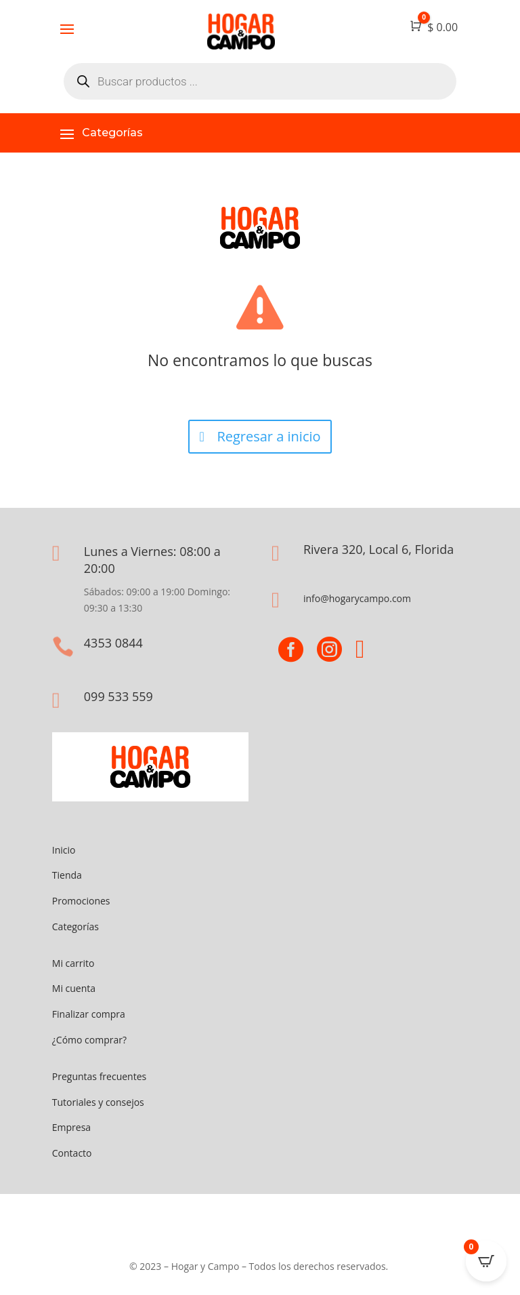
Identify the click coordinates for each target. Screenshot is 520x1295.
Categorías (75, 926)
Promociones (81, 900)
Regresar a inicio (268, 436)
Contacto (72, 1153)
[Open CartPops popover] (486, 1261)
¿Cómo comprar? (89, 1039)
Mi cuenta (73, 988)
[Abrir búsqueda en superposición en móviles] (260, 81)
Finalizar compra (88, 1014)
